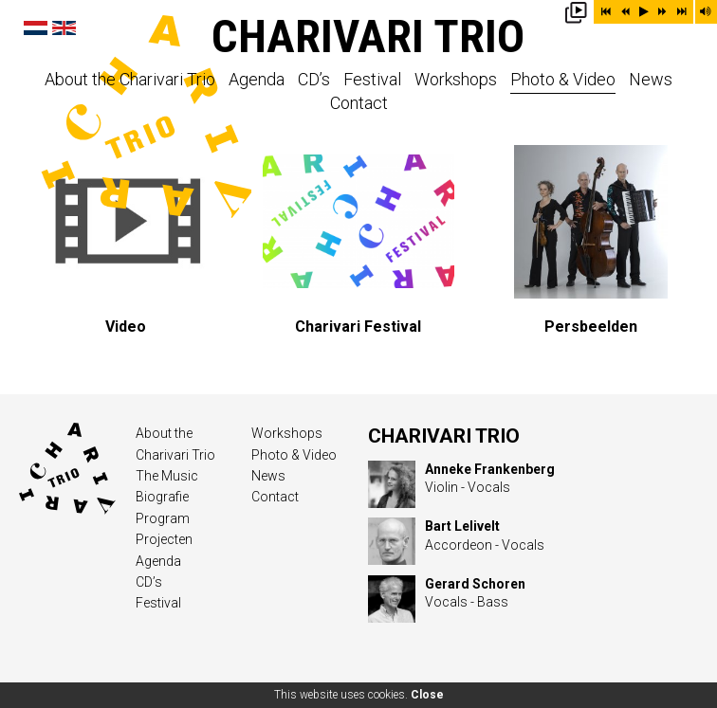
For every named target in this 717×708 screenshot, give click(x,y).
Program (163, 518)
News (650, 80)
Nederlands (35, 28)
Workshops (455, 80)
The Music (167, 475)
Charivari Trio (367, 36)
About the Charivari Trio (130, 80)
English (64, 28)
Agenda (257, 80)
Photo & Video (563, 80)
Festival (372, 80)
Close (427, 694)
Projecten (164, 539)
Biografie (162, 496)
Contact (359, 104)
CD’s (314, 80)
